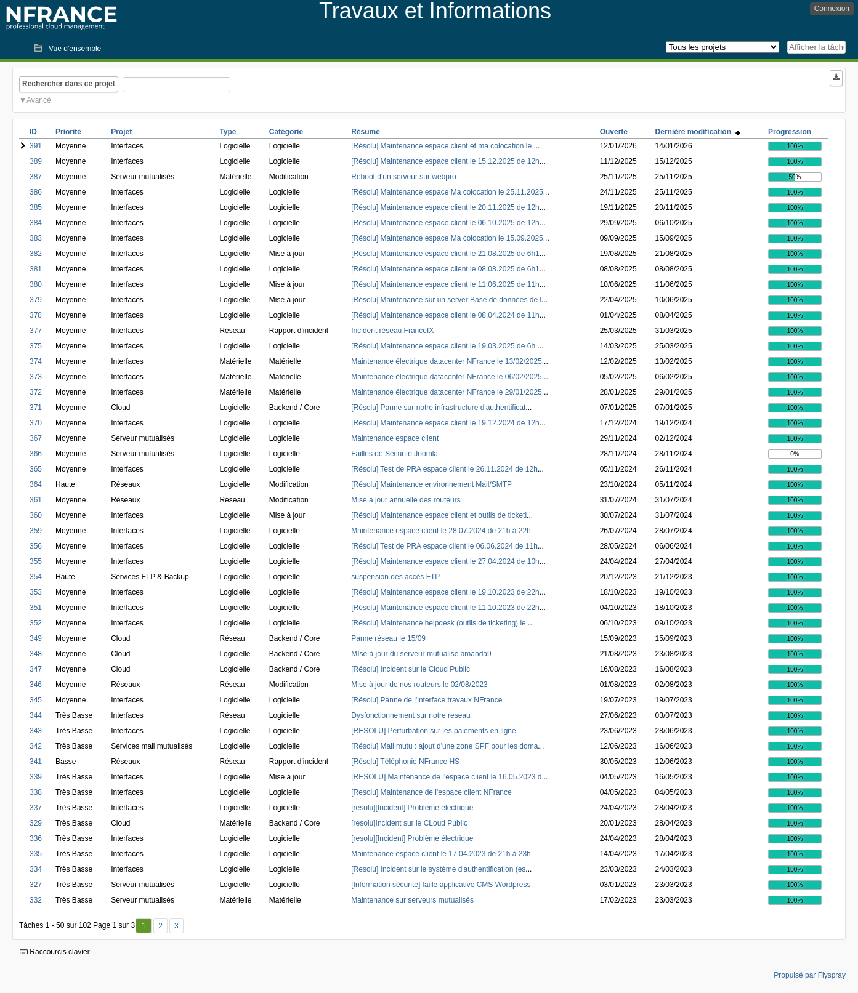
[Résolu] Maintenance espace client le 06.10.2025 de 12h (445, 223)
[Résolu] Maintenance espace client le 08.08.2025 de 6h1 (445, 269)
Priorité (68, 131)
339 (36, 777)
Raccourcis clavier (55, 951)
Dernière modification (697, 131)
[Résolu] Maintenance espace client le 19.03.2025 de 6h (444, 346)
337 (36, 807)
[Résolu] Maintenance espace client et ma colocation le (442, 146)
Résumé (365, 131)
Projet (121, 131)
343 (36, 730)
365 (36, 469)
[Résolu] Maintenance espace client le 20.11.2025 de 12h (445, 207)
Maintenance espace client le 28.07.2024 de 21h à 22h (441, 530)
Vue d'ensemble (75, 48)
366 (36, 453)
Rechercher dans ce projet (68, 83)
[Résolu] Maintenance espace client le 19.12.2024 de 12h (445, 423)
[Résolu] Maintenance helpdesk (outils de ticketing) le (439, 623)
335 (36, 854)
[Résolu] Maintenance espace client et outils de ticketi (439, 515)
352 (36, 623)
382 (36, 253)
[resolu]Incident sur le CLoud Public (409, 823)
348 (36, 653)
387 (36, 176)
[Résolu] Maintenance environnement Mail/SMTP (431, 484)
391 (36, 146)
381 (36, 269)
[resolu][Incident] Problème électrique (412, 807)
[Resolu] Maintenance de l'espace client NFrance (431, 792)
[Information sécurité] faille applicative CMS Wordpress (440, 884)
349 (36, 638)
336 (36, 838)
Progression (789, 131)
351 (36, 607)
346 (36, 684)
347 (36, 669)
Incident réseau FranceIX (392, 330)
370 (36, 423)
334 (36, 869)
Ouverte (614, 131)
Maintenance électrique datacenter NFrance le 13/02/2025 (446, 361)
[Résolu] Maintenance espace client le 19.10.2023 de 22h (445, 592)
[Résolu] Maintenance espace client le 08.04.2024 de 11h (445, 315)
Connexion (831, 8)
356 (36, 546)
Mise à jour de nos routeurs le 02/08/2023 (419, 684)
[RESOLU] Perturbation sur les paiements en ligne (433, 730)
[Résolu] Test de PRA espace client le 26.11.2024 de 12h (444, 469)
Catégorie (286, 131)
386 (36, 192)
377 (36, 330)
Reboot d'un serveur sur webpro (403, 176)
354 (36, 577)
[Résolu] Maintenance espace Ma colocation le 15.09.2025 (447, 238)
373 (36, 376)
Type (227, 131)
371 (36, 407)
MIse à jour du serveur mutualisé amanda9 (421, 653)
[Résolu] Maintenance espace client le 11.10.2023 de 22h (445, 607)
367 (36, 438)
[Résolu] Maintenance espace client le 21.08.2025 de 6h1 (445, 253)
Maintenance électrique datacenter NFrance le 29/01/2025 (446, 392)
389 (36, 161)
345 (36, 700)
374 (36, 361)
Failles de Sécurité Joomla (394, 453)
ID (33, 131)
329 (36, 823)
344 (36, 715)
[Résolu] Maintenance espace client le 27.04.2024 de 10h (445, 561)
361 (36, 500)
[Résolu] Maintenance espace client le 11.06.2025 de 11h (445, 284)
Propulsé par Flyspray (810, 975)
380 (36, 284)
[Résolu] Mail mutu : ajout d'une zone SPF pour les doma (444, 746)
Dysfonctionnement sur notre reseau (410, 715)
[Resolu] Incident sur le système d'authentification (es (438, 869)
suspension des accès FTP (395, 577)
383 (36, 238)
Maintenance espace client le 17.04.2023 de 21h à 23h (441, 854)
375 (36, 346)
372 (36, 392)
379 (36, 299)
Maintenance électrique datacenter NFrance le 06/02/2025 (446, 376)
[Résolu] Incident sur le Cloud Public (410, 669)
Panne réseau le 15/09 (388, 638)
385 (36, 207)
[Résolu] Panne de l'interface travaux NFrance (426, 700)
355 (36, 561)
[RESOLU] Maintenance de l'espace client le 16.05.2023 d (446, 777)
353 (36, 592)
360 (36, 515)
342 (36, 746)
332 (36, 900)
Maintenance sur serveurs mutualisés (412, 900)
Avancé (38, 100)
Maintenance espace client (395, 438)
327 (36, 884)
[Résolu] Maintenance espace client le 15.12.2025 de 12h (445, 161)
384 (36, 223)
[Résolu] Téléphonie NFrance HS (405, 761)
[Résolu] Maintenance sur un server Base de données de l (446, 299)
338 (36, 792)
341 (36, 761)
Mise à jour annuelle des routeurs (405, 500)
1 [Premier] (144, 926)
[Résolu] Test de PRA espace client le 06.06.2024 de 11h (444, 546)
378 (36, 315)
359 (36, 530)
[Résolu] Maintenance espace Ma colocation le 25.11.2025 (447, 192)
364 (36, 484)
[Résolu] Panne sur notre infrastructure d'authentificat (438, 407)
